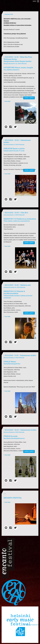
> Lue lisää (7, 101)
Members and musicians (30, 625)
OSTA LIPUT (29, 98)
